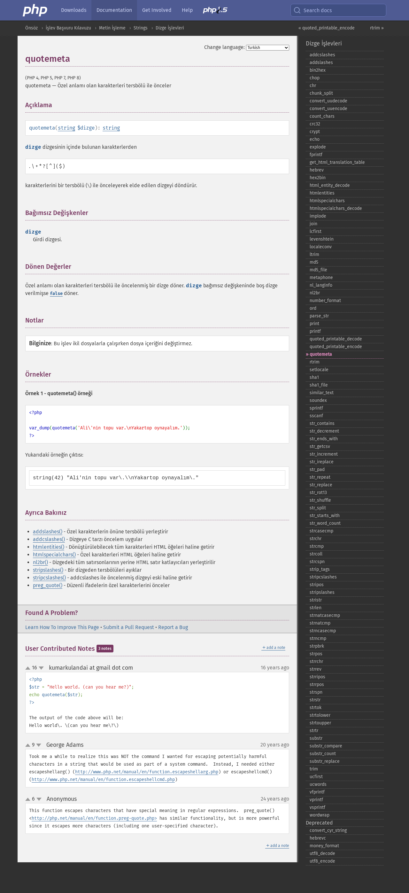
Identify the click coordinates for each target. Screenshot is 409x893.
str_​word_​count (325, 523)
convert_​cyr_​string (328, 830)
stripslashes (322, 592)
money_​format (324, 846)
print (314, 323)
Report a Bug (173, 627)
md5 (314, 262)
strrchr (316, 661)
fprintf (316, 154)
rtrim (315, 362)
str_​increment (324, 454)
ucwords (318, 784)
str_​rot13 (318, 492)
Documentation (114, 10)
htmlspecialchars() (54, 555)
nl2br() (40, 562)
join (313, 224)
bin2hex (318, 70)
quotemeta (321, 354)
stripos (317, 584)
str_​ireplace (322, 462)
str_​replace (321, 485)
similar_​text (322, 392)
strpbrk (317, 646)
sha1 (314, 377)
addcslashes (322, 55)
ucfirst (316, 776)
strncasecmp (323, 631)
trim (314, 769)
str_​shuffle (320, 500)
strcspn (317, 561)
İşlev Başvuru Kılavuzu (68, 28)
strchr (315, 538)
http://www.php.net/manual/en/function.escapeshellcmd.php (103, 779)
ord (313, 308)
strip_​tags (320, 569)
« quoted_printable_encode (326, 28)
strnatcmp (320, 623)
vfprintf (317, 792)
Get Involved (157, 10)
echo (315, 139)
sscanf (316, 416)
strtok (315, 707)
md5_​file (318, 270)
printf (315, 331)
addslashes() (47, 532)
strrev (315, 669)
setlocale (319, 369)
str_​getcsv (320, 446)
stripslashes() (48, 570)
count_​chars (322, 116)
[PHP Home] (35, 10)
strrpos (317, 684)
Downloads (73, 10)
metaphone (321, 277)
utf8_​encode (322, 861)
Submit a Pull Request (128, 627)
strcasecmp (321, 531)
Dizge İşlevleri (170, 28)
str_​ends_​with (324, 439)
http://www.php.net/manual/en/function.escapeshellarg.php (146, 772)
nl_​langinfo (321, 285)
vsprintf (317, 807)
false (56, 293)
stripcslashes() (49, 578)
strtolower (320, 715)
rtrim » (377, 28)
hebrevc (318, 838)
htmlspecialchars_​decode (336, 208)
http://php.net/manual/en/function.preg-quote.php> (94, 818)
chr (313, 85)
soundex (318, 400)
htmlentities (322, 193)
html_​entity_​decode (330, 185)
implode (318, 216)
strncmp (318, 638)
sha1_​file (319, 385)
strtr (314, 730)
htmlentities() (48, 547)
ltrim (314, 254)
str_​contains (322, 423)
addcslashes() (49, 539)
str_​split (318, 508)
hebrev (317, 170)
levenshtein (322, 239)
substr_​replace (325, 761)
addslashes (321, 62)
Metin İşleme (112, 28)
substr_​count (323, 753)
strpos (316, 654)
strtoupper (320, 723)
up (29, 668)
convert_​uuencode (328, 108)
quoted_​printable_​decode (336, 339)
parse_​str (319, 316)
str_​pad (317, 469)
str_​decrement (324, 431)
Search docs (312, 10)
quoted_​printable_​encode (336, 346)
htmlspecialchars (327, 200)
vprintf (316, 799)
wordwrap (319, 815)
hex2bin (318, 177)
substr (316, 738)
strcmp (317, 546)
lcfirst (315, 231)
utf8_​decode (322, 853)
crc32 (315, 124)
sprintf (316, 408)
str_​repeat (320, 477)
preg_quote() (47, 585)
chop (315, 78)
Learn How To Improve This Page (62, 627)
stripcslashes (323, 577)
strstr (315, 700)
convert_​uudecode (328, 101)
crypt (315, 131)
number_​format (325, 300)
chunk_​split (321, 93)
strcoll (316, 554)
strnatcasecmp (325, 615)
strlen (315, 607)
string (66, 128)
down (41, 668)
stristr (316, 600)
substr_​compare (326, 746)
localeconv (321, 247)
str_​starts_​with (325, 515)
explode (318, 147)
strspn (316, 692)
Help (187, 10)
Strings (141, 28)
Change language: (224, 47)
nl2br (315, 293)
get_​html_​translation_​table (337, 162)
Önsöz (31, 28)
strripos (317, 677)
